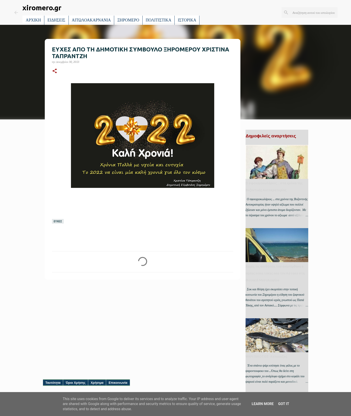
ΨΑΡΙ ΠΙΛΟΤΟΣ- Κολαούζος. (267, 356)
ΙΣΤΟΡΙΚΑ (187, 20)
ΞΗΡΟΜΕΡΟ (128, 20)
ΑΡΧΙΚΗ (33, 20)
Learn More (263, 404)
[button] (54, 71)
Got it (283, 404)
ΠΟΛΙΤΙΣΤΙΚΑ (158, 20)
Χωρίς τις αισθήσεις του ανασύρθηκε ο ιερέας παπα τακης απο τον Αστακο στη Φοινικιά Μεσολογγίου (275, 273)
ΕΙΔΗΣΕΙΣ (56, 20)
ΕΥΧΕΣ (58, 221)
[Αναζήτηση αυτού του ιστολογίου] (314, 12)
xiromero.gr (41, 8)
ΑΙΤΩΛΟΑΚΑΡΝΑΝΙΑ (91, 20)
